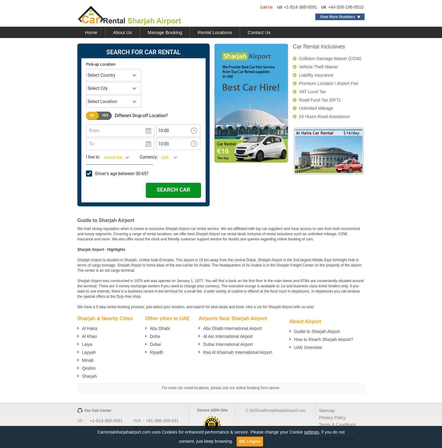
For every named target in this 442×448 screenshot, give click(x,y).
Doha (155, 336)
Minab (88, 360)
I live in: (93, 157)
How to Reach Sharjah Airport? (323, 339)
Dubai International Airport (228, 344)
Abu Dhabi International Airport (232, 328)
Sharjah (89, 376)
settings (311, 432)
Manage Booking (165, 32)
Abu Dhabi (160, 328)
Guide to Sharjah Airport (317, 331)
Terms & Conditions (337, 424)
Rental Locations (215, 32)
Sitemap (327, 410)
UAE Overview (308, 347)
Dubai (155, 344)
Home (91, 32)
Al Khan (89, 336)
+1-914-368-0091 (300, 7)
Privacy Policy (332, 417)
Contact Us (259, 32)
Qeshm (89, 368)
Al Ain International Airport (228, 336)
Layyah (89, 352)
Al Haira (89, 328)
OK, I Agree (250, 441)
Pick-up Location (100, 64)
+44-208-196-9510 (346, 7)
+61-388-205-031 (162, 420)
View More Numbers (337, 17)
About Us (122, 32)
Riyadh (156, 352)
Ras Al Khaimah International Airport (237, 352)
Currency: (149, 157)
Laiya (87, 344)
